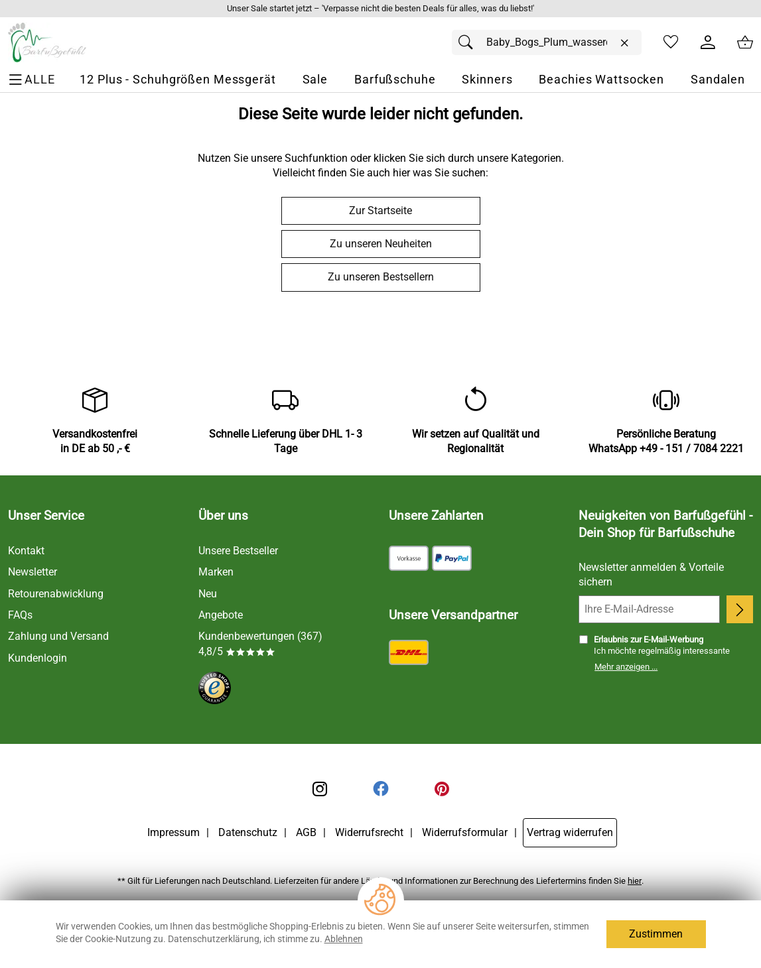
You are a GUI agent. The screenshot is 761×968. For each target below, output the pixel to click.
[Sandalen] (718, 80)
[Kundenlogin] (708, 42)
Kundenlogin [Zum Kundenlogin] (37, 658)
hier (635, 881)
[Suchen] (469, 42)
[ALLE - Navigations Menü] (33, 80)
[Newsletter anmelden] (739, 609)
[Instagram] (320, 789)
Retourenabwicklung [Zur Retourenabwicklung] (56, 593)
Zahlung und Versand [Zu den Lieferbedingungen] (58, 636)
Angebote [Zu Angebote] (220, 615)
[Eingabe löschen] (624, 43)
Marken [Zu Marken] (216, 572)
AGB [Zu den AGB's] (306, 832)
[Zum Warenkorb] (745, 42)
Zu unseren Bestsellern (381, 277)
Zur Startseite (380, 210)
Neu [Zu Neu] (207, 593)
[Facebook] (381, 789)
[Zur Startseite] (47, 42)
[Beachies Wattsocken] (601, 80)
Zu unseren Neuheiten (381, 243)
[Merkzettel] (671, 42)
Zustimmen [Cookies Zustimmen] (656, 934)
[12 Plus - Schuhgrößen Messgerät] (177, 80)
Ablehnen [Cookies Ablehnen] (343, 939)
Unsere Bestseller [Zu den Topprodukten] (238, 550)
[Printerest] (442, 789)
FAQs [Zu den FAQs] (20, 615)
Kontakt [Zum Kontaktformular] (26, 550)
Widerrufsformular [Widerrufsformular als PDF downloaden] (465, 832)
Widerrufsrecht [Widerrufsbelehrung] (369, 832)
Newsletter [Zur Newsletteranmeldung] (32, 572)
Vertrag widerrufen (570, 832)
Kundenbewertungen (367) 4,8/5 (260, 643)
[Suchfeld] (547, 42)
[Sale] (315, 80)
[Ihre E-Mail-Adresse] (649, 609)
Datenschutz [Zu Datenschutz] (247, 832)
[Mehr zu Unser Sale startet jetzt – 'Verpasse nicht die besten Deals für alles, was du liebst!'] (380, 9)
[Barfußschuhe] (395, 80)
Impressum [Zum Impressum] (173, 832)
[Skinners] (487, 80)
